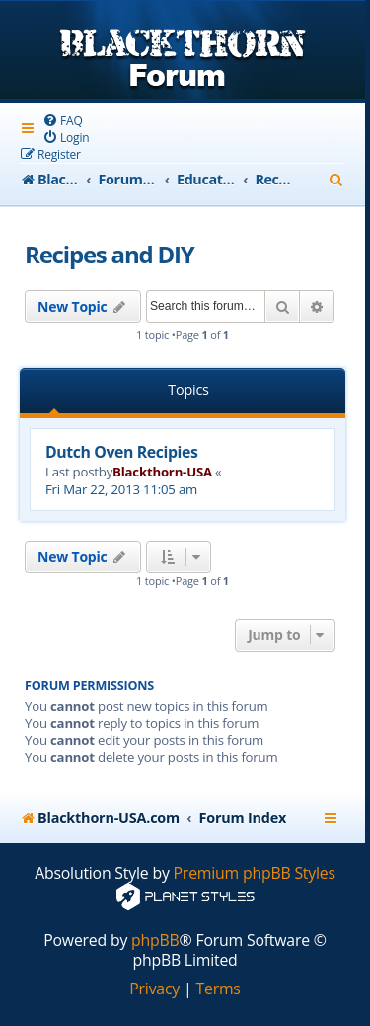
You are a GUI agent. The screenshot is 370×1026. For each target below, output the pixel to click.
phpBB (155, 940)
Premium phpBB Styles (254, 873)
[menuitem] (62, 120)
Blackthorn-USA (162, 471)
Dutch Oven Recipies (121, 452)
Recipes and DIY (109, 254)
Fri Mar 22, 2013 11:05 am (121, 489)
